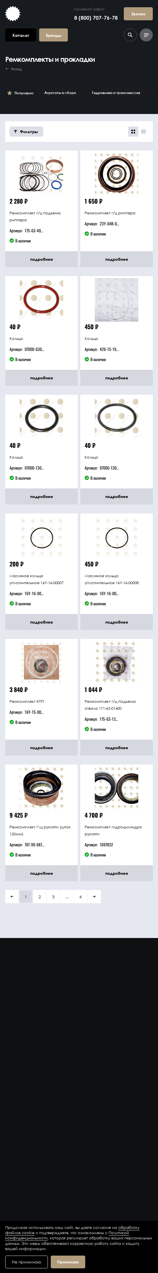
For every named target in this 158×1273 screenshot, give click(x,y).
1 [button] (26, 896)
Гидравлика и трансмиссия (116, 92)
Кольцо (16, 338)
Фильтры (26, 131)
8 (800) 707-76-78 (96, 18)
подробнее (41, 259)
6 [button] (80, 896)
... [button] (67, 896)
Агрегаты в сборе (60, 92)
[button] (12, 896)
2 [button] (40, 896)
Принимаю (68, 1261)
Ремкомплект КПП (27, 701)
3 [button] (53, 896)
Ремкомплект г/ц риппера (110, 213)
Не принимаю (26, 1262)
